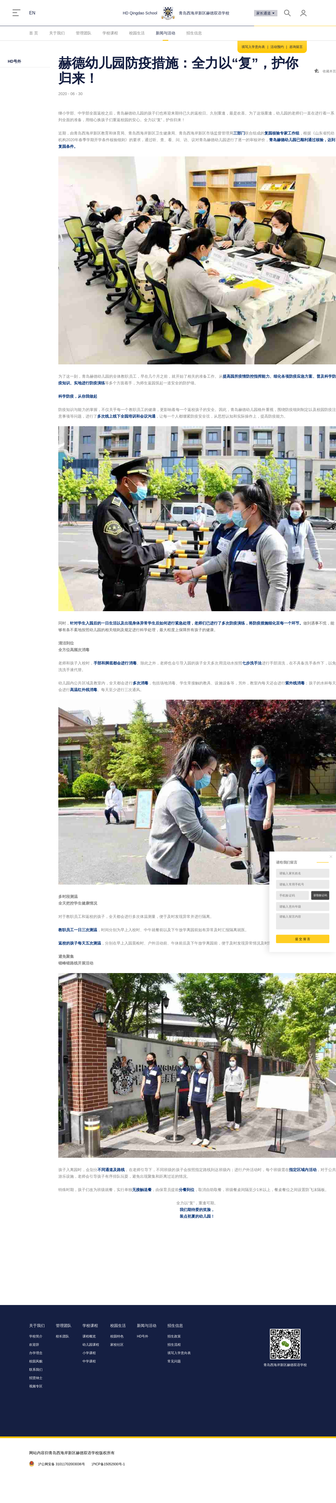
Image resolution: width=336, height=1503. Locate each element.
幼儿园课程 (90, 1345)
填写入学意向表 (253, 47)
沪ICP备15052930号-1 (108, 1464)
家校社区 (117, 1345)
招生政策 (174, 1336)
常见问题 (174, 1361)
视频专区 (35, 1386)
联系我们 (35, 1370)
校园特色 (117, 1336)
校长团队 (62, 1336)
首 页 (33, 33)
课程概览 (89, 1336)
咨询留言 (296, 47)
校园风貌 (35, 1361)
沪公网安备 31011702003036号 (61, 1464)
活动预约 (277, 47)
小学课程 (89, 1353)
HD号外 (14, 61)
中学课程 (89, 1361)
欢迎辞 (34, 1345)
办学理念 (35, 1353)
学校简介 (35, 1336)
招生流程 (174, 1345)
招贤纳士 (35, 1378)
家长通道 (265, 13)
